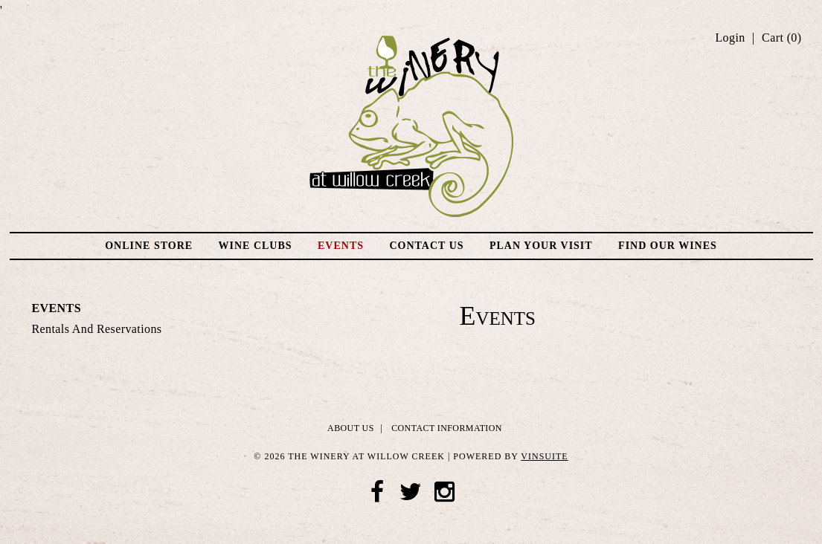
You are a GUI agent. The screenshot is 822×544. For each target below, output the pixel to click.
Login (730, 38)
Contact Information (446, 428)
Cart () (781, 38)
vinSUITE (544, 456)
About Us (350, 428)
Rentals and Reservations (97, 329)
